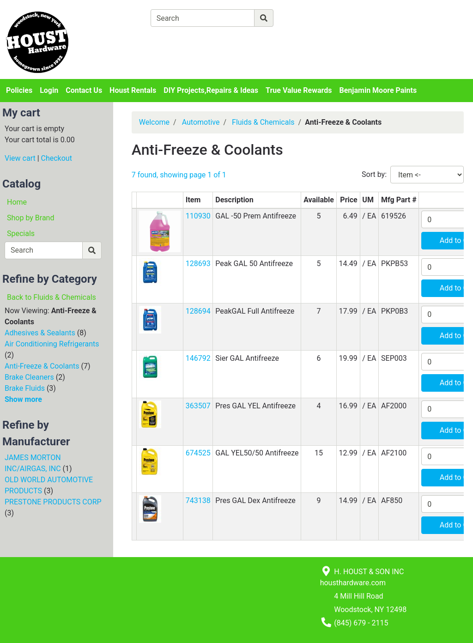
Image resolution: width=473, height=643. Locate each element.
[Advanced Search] (313, 17)
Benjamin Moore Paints (378, 90)
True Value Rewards (299, 90)
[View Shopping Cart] (187, 39)
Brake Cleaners (29, 377)
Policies (19, 90)
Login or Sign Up (421, 29)
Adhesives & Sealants (40, 332)
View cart (20, 158)
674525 (198, 453)
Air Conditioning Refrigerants (52, 344)
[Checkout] (251, 39)
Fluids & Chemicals (263, 122)
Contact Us (84, 90)
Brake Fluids (25, 388)
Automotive (201, 122)
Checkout (56, 158)
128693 (198, 263)
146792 (198, 358)
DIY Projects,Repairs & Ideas (211, 90)
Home (17, 202)
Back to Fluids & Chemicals (51, 297)
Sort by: (374, 174)
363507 (198, 405)
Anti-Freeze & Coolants (42, 366)
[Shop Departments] (117, 18)
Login (49, 90)
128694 (198, 311)
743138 (198, 500)
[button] (160, 231)
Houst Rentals (132, 90)
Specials (21, 233)
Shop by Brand (30, 217)
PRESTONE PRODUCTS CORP (53, 501)
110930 (198, 216)
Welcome (154, 122)
